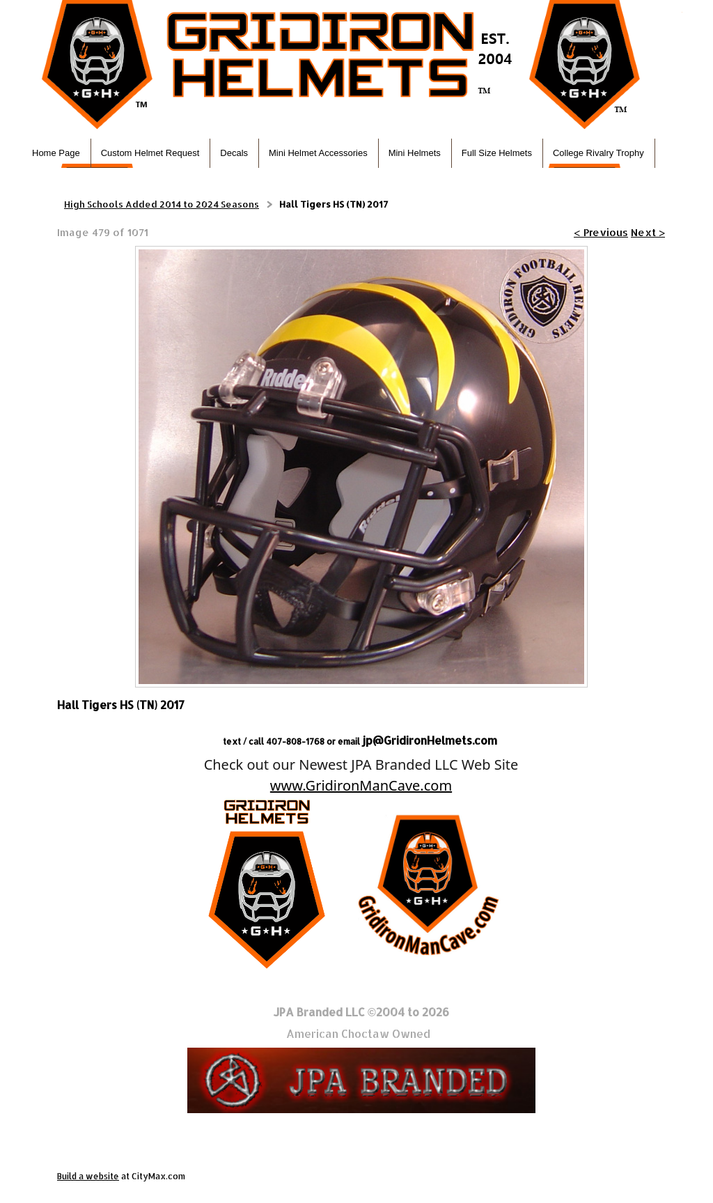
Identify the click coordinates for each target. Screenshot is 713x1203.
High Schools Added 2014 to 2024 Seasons (161, 204)
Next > (648, 232)
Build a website (88, 1176)
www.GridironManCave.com (361, 785)
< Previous (601, 232)
